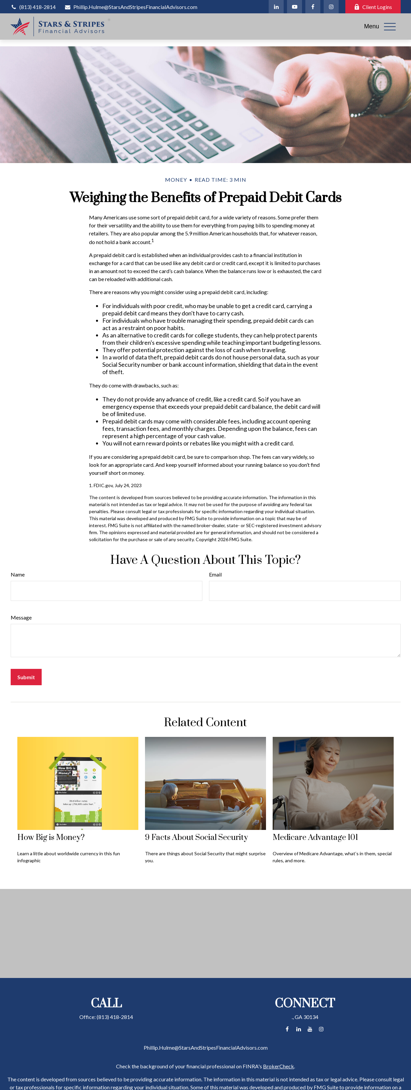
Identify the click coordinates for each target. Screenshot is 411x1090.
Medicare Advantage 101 (315, 838)
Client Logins (373, 7)
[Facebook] (312, 6)
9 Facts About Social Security (196, 838)
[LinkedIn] (276, 6)
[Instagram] (331, 6)
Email (215, 574)
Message (21, 617)
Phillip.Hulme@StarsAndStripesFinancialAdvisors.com (130, 7)
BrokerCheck (278, 1066)
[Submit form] (26, 677)
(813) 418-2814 (33, 7)
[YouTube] (294, 6)
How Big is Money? (51, 838)
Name (18, 574)
